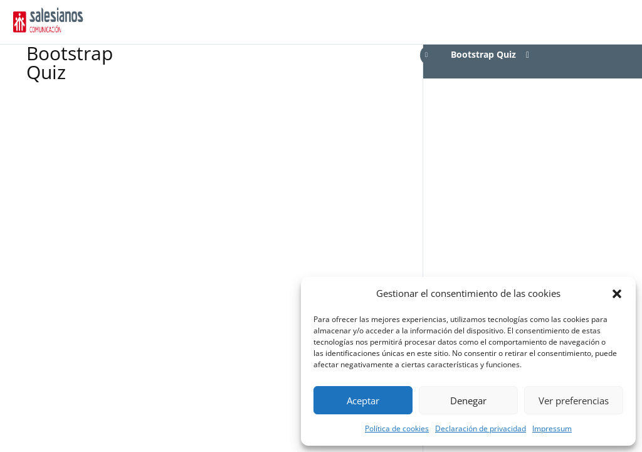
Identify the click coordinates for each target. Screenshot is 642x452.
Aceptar (363, 400)
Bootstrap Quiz (483, 54)
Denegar (468, 400)
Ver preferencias (574, 400)
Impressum (552, 428)
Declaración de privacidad (480, 428)
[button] (617, 294)
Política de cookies (397, 428)
